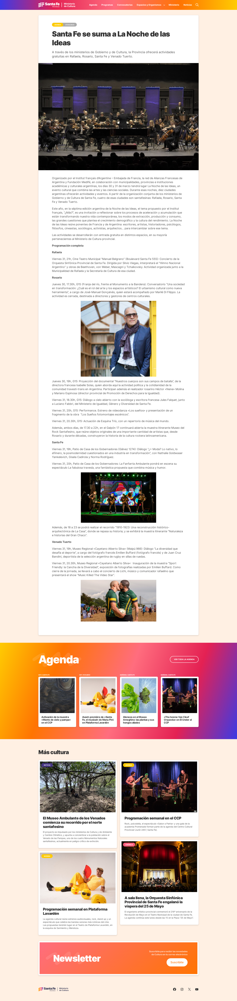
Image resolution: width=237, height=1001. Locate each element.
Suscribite (177, 962)
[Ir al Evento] (57, 700)
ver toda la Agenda (184, 659)
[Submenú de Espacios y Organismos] (164, 4)
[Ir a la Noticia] (77, 804)
